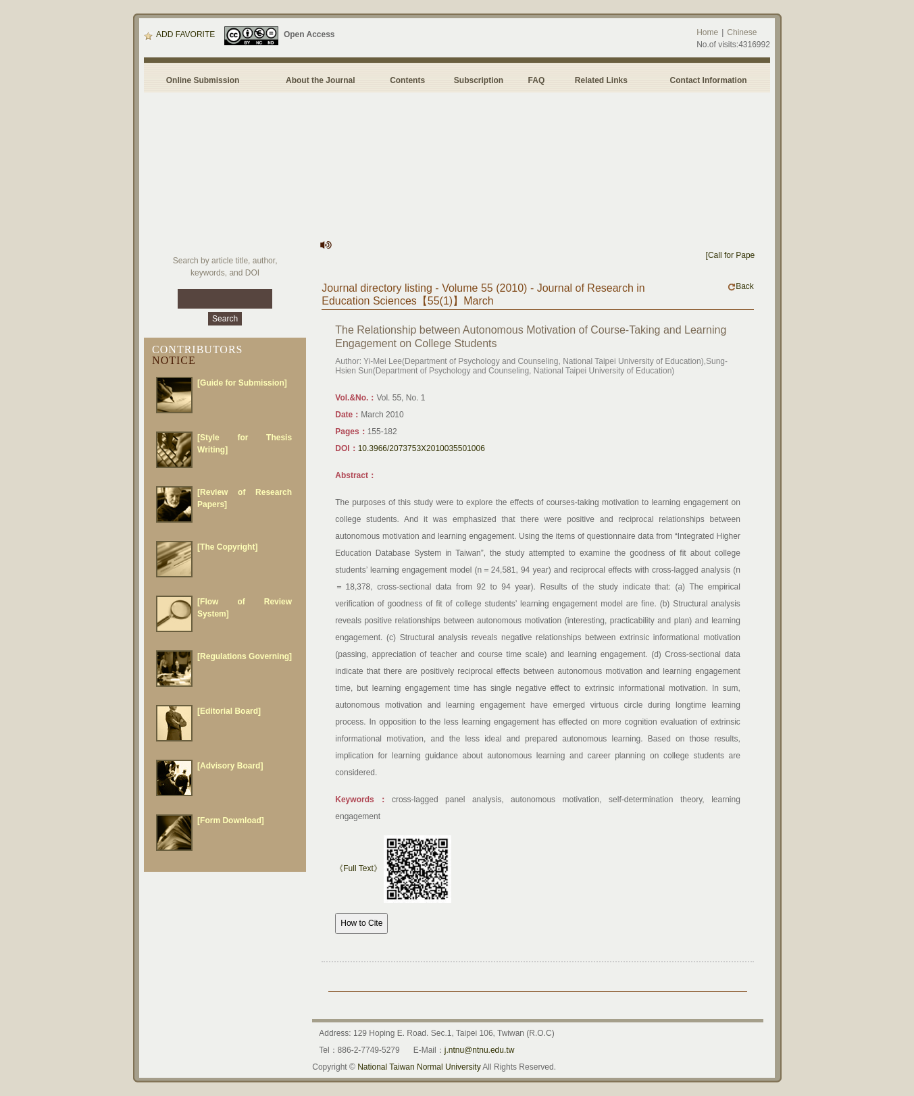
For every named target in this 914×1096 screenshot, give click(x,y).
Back (741, 286)
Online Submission (203, 80)
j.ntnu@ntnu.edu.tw (480, 1050)
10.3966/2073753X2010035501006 (421, 448)
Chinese (742, 32)
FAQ (538, 80)
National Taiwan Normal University (419, 1067)
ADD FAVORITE (179, 34)
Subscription (478, 80)
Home (707, 32)
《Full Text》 (358, 868)
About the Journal (320, 80)
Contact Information (708, 80)
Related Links (601, 80)
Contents (407, 80)
